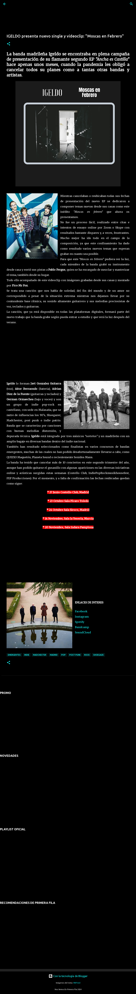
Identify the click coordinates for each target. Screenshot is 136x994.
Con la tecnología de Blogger (68, 976)
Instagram (82, 616)
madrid (53, 655)
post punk (74, 655)
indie (26, 655)
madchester (39, 655)
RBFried (76, 983)
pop (63, 655)
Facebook (81, 611)
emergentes (14, 655)
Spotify (79, 622)
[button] (9, 44)
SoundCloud (83, 632)
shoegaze (98, 655)
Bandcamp (82, 627)
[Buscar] (14, 4)
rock (87, 655)
